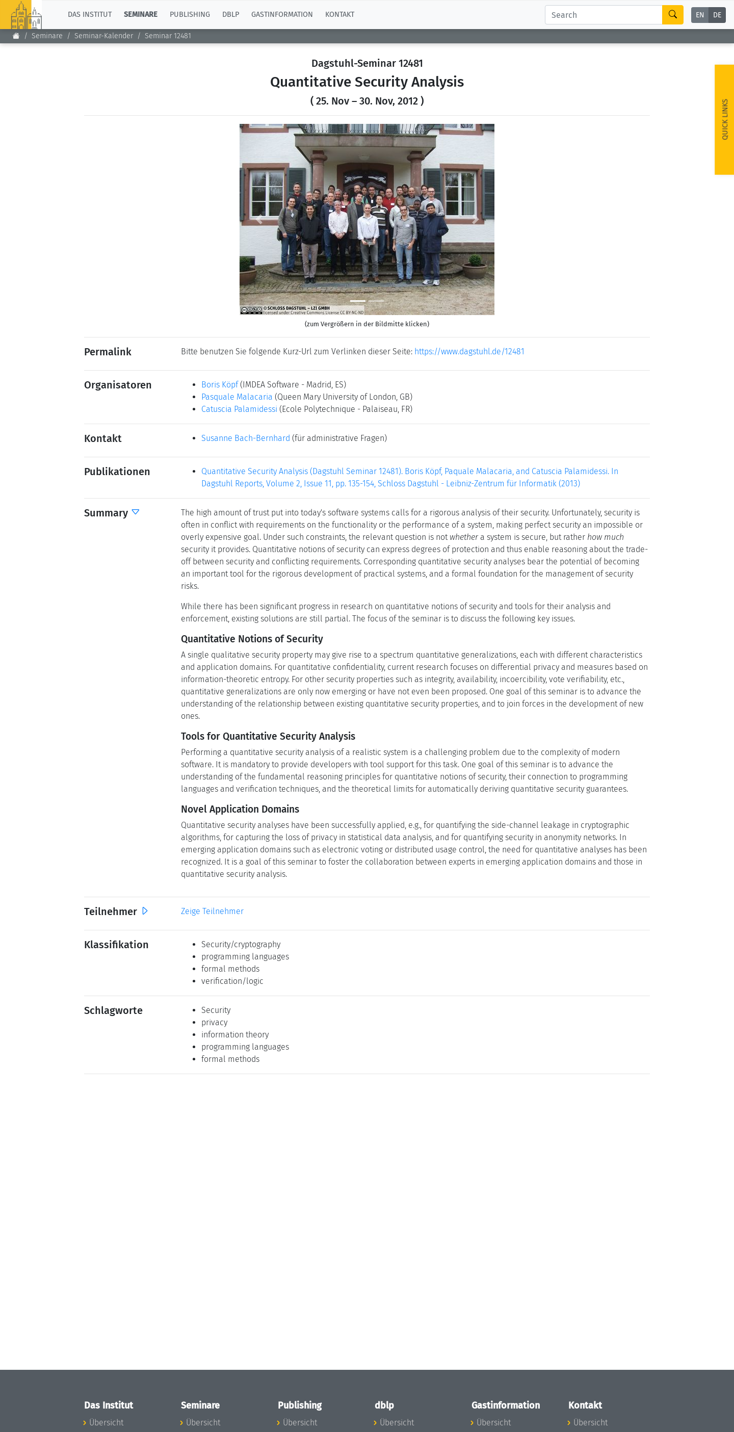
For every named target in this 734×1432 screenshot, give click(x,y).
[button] (259, 219)
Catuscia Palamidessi (239, 409)
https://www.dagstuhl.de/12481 (469, 351)
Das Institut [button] (90, 14)
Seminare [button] (141, 14)
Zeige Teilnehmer (212, 911)
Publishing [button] (190, 14)
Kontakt (339, 14)
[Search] (604, 14)
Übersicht (106, 1422)
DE (717, 15)
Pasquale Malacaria (237, 397)
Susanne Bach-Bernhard (245, 438)
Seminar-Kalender (103, 36)
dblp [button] (230, 14)
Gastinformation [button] (282, 14)
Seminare (47, 36)
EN (700, 15)
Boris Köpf (219, 384)
